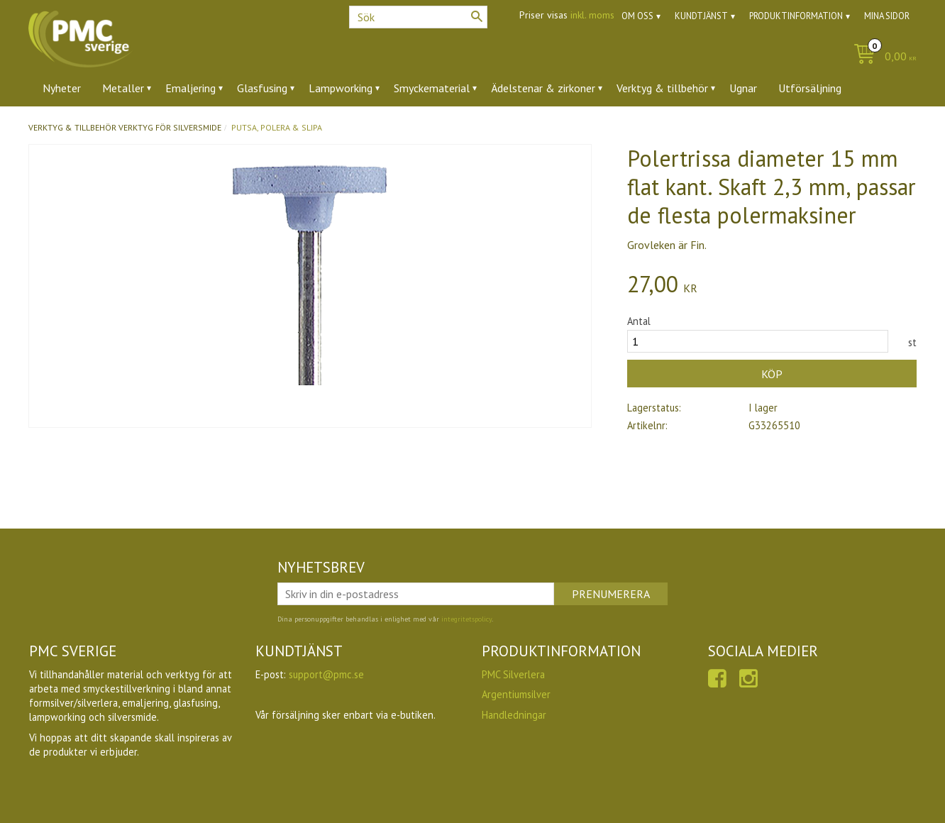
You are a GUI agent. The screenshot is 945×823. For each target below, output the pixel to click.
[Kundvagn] (881, 57)
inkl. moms (592, 15)
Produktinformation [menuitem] (796, 16)
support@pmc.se (326, 674)
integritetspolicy (466, 619)
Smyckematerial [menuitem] (432, 88)
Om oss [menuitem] (637, 16)
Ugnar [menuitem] (743, 88)
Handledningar (514, 715)
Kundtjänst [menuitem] (701, 16)
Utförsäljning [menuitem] (809, 88)
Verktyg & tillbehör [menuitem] (662, 88)
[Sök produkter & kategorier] (418, 17)
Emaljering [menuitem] (190, 88)
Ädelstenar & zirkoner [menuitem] (543, 88)
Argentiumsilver (516, 694)
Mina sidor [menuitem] (887, 16)
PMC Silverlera (513, 674)
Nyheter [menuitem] (62, 88)
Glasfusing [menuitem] (262, 88)
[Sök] (476, 16)
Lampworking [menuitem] (340, 88)
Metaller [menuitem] (123, 88)
